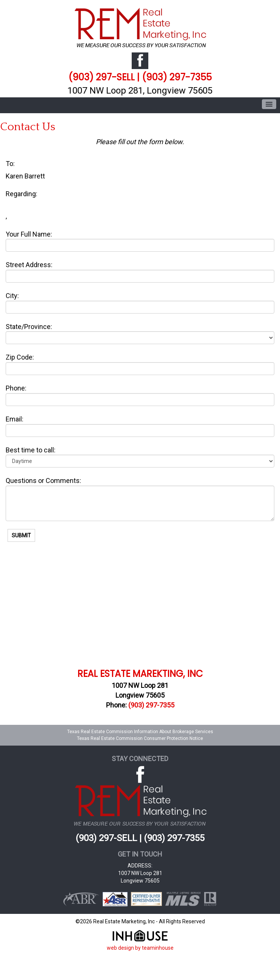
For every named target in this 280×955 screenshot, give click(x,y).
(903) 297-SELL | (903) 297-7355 (140, 77)
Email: (14, 419)
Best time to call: (30, 450)
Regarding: (21, 194)
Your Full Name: (29, 234)
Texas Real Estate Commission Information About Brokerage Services (140, 731)
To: (10, 164)
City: (12, 296)
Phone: (16, 388)
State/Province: (29, 327)
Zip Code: (20, 357)
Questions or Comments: (43, 480)
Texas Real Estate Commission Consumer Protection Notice (140, 738)
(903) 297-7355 (151, 705)
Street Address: (29, 265)
